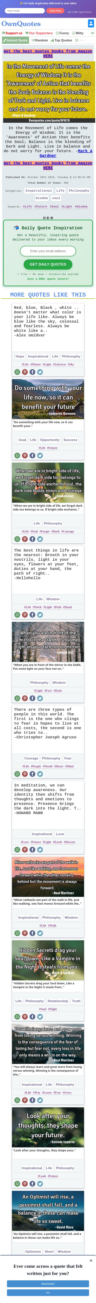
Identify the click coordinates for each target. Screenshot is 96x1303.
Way (37, 1112)
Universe (60, 383)
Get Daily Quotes (48, 281)
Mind (70, 785)
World (48, 785)
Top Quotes (63, 40)
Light (67, 222)
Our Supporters (41, 33)
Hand (68, 626)
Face (49, 710)
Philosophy (79, 204)
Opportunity (50, 459)
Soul (55, 222)
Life (60, 204)
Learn (47, 1112)
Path (58, 626)
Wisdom (42, 212)
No (48, 1292)
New (81, 40)
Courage (68, 550)
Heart (59, 785)
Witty (79, 33)
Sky (71, 383)
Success (70, 459)
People (36, 785)
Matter (36, 383)
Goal (22, 459)
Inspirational (38, 204)
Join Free (55, 10)
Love (60, 853)
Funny (64, 33)
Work (38, 626)
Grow (67, 1112)
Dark (56, 550)
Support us (14, 33)
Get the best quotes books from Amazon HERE (48, 55)
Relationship (58, 1020)
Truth (76, 1020)
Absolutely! (48, 1283)
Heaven (70, 861)
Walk (53, 945)
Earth (58, 861)
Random (41, 40)
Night (53, 1028)
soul (56, 212)
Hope (20, 376)
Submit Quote (17, 40)
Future (41, 222)
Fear (68, 778)
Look (42, 1195)
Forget (45, 550)
